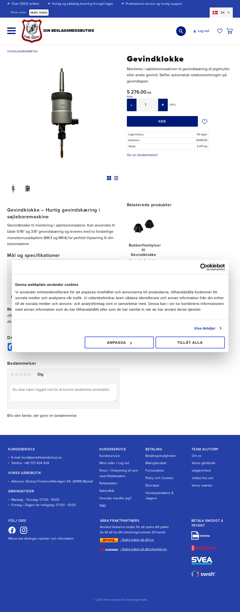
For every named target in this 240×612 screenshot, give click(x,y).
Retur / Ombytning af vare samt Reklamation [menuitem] (118, 473)
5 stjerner (29, 374)
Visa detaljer (204, 328)
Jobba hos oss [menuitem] (203, 478)
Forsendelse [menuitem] (154, 470)
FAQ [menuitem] (102, 506)
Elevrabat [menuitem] (152, 485)
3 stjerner (21, 374)
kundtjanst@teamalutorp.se (42, 457)
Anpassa (119, 342)
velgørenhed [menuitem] (201, 470)
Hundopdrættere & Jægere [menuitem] (159, 495)
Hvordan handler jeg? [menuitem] (115, 498)
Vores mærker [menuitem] (202, 485)
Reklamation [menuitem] (108, 483)
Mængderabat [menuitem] (155, 463)
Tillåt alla (190, 342)
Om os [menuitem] (196, 456)
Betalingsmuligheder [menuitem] (160, 456)
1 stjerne (12, 374)
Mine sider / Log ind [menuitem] (114, 463)
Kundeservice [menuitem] (109, 456)
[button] (11, 31)
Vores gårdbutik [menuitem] (203, 463)
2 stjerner (16, 374)
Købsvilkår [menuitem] (107, 491)
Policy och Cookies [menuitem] (159, 478)
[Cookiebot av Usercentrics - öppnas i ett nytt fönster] (204, 267)
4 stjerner (25, 374)
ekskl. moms (38, 12)
